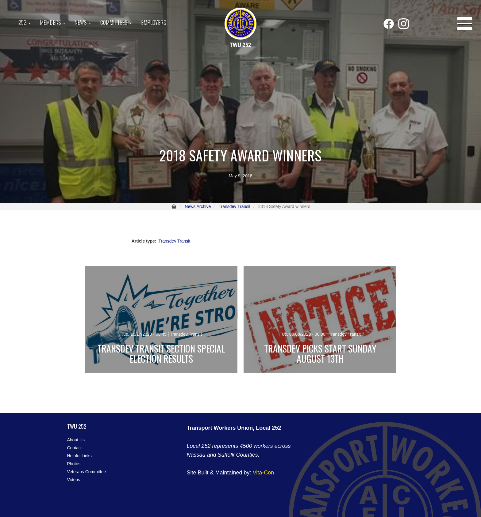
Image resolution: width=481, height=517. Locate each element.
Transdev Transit (234, 206)
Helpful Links (79, 455)
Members (52, 22)
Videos (73, 479)
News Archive (198, 206)
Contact (74, 447)
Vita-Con (263, 473)
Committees (116, 22)
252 (24, 22)
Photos (74, 463)
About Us (76, 439)
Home (174, 206)
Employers (153, 22)
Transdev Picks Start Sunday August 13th (320, 353)
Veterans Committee (86, 471)
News (83, 22)
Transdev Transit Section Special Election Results (161, 353)
